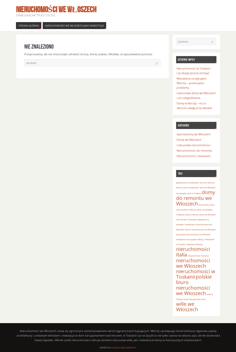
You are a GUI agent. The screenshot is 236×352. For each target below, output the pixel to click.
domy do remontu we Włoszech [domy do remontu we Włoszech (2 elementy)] (195, 198)
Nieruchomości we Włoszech (56, 9)
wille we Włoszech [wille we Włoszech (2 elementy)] (187, 307)
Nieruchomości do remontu (194, 150)
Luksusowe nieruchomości (193, 145)
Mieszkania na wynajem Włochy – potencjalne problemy (192, 83)
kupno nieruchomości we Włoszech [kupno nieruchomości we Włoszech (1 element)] (200, 229)
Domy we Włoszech (189, 140)
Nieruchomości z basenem (193, 156)
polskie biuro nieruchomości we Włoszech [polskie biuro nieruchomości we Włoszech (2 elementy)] (194, 285)
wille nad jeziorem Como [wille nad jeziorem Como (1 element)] (195, 299)
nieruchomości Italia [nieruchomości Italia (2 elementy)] (193, 252)
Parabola (116, 347)
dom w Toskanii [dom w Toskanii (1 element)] (194, 193)
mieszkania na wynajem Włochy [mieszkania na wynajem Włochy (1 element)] (190, 239)
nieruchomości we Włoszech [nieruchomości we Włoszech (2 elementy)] (193, 263)
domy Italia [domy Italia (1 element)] (204, 205)
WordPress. (130, 347)
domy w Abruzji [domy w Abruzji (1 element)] (191, 214)
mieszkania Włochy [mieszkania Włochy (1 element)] (194, 244)
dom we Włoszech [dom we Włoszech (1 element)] (191, 187)
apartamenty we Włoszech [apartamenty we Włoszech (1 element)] (187, 183)
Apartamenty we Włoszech (193, 134)
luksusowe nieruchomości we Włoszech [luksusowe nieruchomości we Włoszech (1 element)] (193, 234)
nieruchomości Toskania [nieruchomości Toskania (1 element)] (198, 256)
